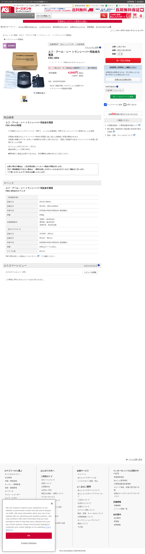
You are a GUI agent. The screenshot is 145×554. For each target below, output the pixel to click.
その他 (80, 527)
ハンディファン (45, 27)
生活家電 (8, 478)
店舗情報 (117, 502)
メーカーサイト (31, 256)
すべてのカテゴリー (12, 474)
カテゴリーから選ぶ (10, 16)
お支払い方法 (46, 490)
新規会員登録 (80, 6)
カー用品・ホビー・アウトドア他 (23, 35)
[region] (28, 525)
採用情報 (130, 2)
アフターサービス (48, 497)
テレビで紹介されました (27, 27)
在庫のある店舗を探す (123, 79)
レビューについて (91, 265)
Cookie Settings (29, 543)
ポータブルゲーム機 (103, 27)
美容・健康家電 (11, 488)
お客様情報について (85, 517)
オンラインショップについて (89, 520)
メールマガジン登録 (96, 6)
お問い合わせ (131, 105)
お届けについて (83, 507)
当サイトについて (48, 480)
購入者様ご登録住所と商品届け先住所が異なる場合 (124, 130)
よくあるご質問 (33, 5)
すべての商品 (42, 16)
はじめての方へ (19, 5)
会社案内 (140, 2)
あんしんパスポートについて (89, 490)
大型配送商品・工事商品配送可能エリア (122, 125)
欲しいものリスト (137, 6)
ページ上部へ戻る (135, 459)
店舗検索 (117, 505)
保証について (83, 523)
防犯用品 (90, 27)
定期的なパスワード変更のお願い (72, 21)
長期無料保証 (119, 477)
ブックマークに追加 (114, 105)
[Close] (52, 503)
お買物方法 (45, 487)
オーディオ (9, 491)
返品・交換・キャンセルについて (120, 135)
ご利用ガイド (45, 5)
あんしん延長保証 (120, 480)
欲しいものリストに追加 (123, 97)
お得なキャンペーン (77, 27)
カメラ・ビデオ (11, 498)
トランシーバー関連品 (62, 35)
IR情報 (116, 521)
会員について (46, 483)
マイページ (122, 6)
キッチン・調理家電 (12, 484)
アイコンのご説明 (92, 47)
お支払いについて (84, 503)
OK (28, 536)
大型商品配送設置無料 (122, 484)
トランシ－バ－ (45, 35)
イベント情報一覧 (120, 509)
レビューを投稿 (90, 272)
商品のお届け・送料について (52, 493)
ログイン (111, 6)
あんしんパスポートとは (87, 478)
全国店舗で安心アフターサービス (123, 114)
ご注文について (83, 500)
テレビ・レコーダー (12, 495)
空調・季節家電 (11, 481)
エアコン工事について (86, 510)
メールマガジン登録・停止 (88, 481)
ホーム (5, 35)
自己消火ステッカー (60, 27)
